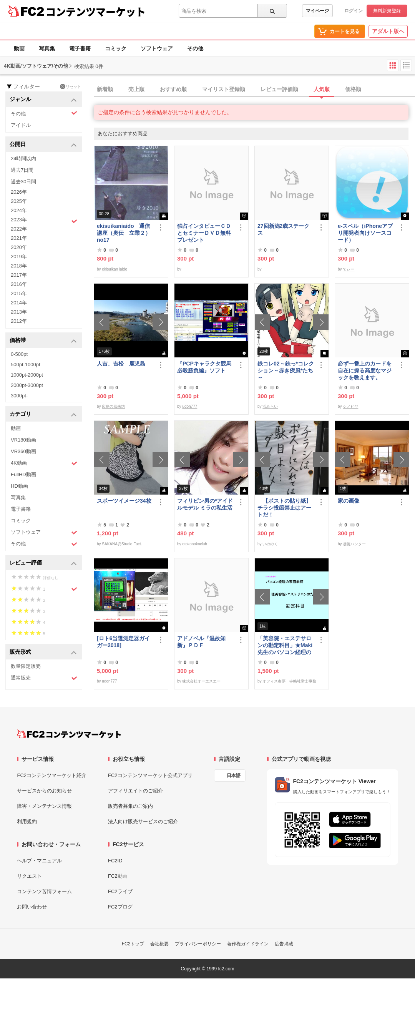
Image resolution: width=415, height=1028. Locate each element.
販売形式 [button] (43, 652)
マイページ (317, 10)
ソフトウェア (157, 48)
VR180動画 (23, 440)
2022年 (19, 229)
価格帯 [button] (43, 340)
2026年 (19, 192)
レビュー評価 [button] (43, 563)
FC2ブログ (120, 907)
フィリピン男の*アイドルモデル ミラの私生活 (205, 504)
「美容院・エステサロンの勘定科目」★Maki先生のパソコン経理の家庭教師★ (284, 645)
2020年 (19, 247)
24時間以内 (23, 158)
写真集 (47, 48)
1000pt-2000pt (27, 375)
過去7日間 (22, 170)
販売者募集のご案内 (130, 806)
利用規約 (27, 821)
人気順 (322, 89)
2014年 (19, 303)
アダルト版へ (388, 31)
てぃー (348, 269)
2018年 (19, 266)
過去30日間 (23, 181)
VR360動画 (23, 451)
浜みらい (270, 406)
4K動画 (44, 463)
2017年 (19, 275)
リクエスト (29, 876)
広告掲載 (284, 944)
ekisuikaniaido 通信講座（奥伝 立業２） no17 (124, 233)
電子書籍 (80, 48)
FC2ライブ (120, 891)
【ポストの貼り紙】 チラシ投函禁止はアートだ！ (285, 508)
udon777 (189, 406)
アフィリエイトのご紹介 (135, 791)
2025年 (19, 201)
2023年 (44, 220)
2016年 (19, 284)
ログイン (353, 10)
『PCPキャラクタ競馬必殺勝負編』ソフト (204, 367)
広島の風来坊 (113, 406)
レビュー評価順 (279, 89)
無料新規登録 (387, 10)
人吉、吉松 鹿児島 (121, 363)
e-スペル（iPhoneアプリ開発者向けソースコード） (365, 233)
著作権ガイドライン (248, 944)
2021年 (19, 238)
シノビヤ (350, 406)
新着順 (105, 89)
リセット (70, 86)
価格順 (353, 89)
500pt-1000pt (25, 364)
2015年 (19, 293)
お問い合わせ (32, 907)
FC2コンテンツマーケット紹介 (51, 775)
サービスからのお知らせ (44, 791)
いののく (270, 544)
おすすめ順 (173, 89)
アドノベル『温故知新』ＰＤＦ (201, 641)
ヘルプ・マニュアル (39, 861)
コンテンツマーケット (96, 11)
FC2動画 (118, 876)
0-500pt (19, 354)
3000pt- (19, 396)
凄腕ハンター (354, 544)
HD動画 (19, 486)
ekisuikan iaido (114, 269)
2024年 (19, 210)
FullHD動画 (23, 474)
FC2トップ (133, 944)
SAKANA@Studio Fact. (122, 544)
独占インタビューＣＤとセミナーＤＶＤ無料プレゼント (204, 233)
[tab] (254, 89)
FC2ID (115, 861)
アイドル (21, 125)
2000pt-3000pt (27, 385)
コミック (115, 48)
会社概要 (159, 944)
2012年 (19, 321)
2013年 (19, 312)
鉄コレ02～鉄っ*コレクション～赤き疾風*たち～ (285, 370)
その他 (195, 48)
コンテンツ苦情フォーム (44, 891)
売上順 (136, 89)
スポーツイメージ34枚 (124, 501)
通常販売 (44, 678)
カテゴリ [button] (43, 414)
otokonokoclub (194, 544)
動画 (19, 48)
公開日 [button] (43, 144)
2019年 (19, 256)
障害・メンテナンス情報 (44, 806)
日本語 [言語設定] (234, 775)
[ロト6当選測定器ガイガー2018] (123, 641)
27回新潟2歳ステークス (283, 229)
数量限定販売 (26, 666)
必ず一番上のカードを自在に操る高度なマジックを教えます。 (365, 370)
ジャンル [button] (43, 99)
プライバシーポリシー (198, 944)
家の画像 (348, 501)
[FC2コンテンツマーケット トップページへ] (69, 734)
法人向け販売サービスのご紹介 (143, 821)
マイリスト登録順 (223, 89)
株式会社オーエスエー (201, 681)
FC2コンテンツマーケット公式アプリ (150, 775)
